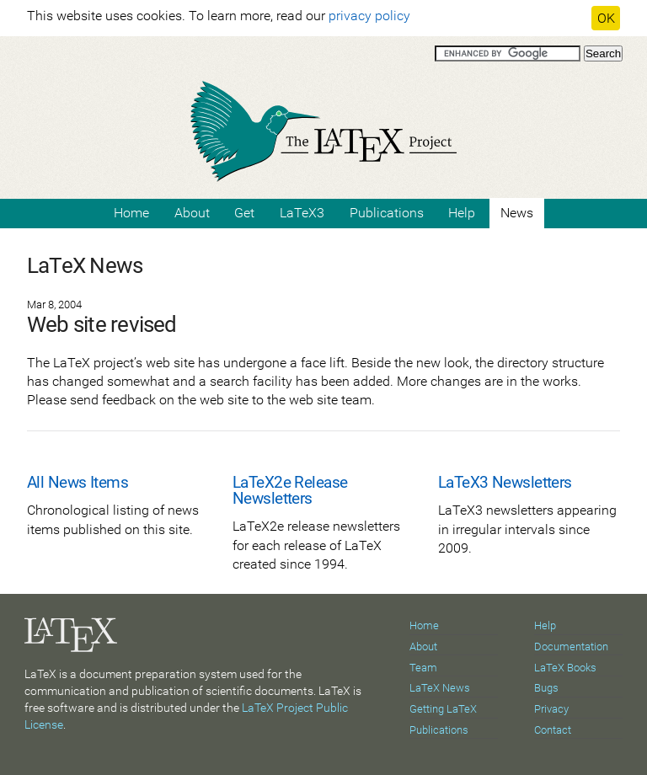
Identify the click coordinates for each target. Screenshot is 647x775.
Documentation (571, 646)
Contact (552, 730)
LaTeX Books (565, 667)
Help (461, 213)
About (192, 213)
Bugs (546, 687)
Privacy (551, 709)
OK (606, 18)
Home (131, 213)
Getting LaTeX (443, 709)
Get (244, 213)
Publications (387, 213)
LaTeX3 (302, 213)
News (516, 213)
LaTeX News (439, 687)
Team (423, 667)
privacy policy (369, 16)
